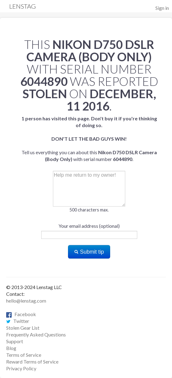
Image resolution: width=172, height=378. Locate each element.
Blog (11, 348)
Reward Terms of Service (32, 361)
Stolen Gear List (22, 328)
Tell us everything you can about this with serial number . (89, 138)
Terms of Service (23, 355)
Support (14, 341)
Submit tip (89, 252)
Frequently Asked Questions (36, 334)
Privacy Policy (21, 368)
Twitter (17, 321)
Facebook (21, 314)
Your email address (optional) (89, 226)
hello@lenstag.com (26, 301)
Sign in (162, 8)
